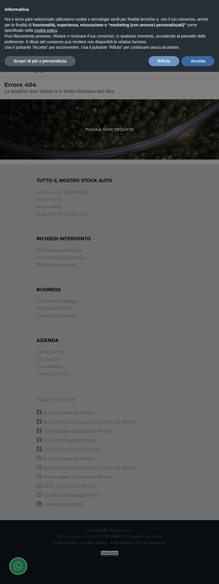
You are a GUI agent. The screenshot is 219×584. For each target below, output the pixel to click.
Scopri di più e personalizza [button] (40, 61)
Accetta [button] (198, 61)
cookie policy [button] (45, 30)
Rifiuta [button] (164, 61)
